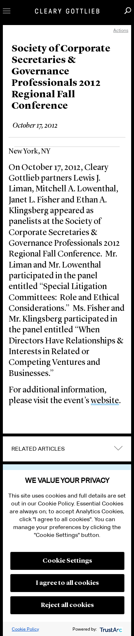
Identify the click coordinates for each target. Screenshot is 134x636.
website (105, 401)
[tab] (67, 449)
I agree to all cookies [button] (67, 583)
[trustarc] (110, 629)
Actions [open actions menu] (120, 30)
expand (118, 448)
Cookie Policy (25, 629)
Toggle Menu (6, 11)
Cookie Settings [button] (67, 561)
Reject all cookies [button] (67, 605)
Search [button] (127, 10)
